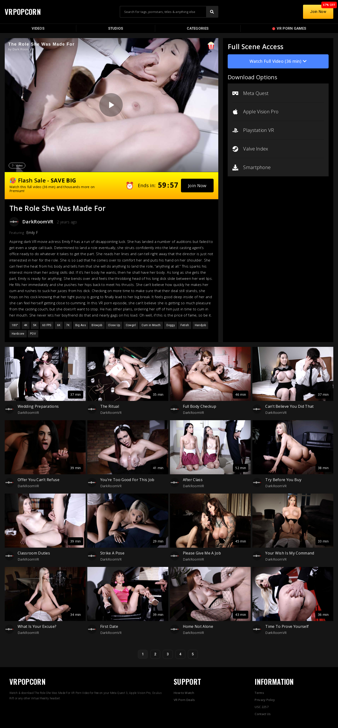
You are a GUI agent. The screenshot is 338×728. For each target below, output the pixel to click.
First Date (109, 626)
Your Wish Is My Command (289, 553)
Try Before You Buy (283, 479)
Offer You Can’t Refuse (38, 479)
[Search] (212, 11)
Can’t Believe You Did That (289, 406)
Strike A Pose (112, 553)
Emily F (32, 232)
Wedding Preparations (38, 406)
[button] (197, 185)
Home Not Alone (198, 626)
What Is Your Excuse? (37, 626)
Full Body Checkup (199, 406)
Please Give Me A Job (202, 553)
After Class (193, 479)
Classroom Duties (34, 553)
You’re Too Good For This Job (127, 479)
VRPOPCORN (23, 11)
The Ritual (109, 406)
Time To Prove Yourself (287, 626)
